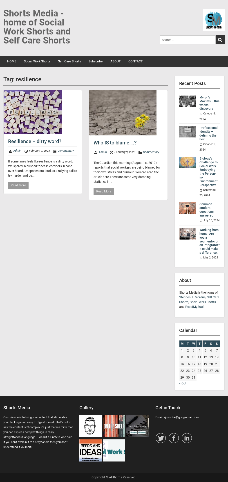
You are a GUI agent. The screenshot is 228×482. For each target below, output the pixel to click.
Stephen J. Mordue (192, 297)
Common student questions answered (206, 209)
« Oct (182, 383)
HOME (11, 61)
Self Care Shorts (69, 61)
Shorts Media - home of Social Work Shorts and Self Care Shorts (37, 27)
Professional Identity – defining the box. (208, 133)
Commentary (66, 150)
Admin (17, 150)
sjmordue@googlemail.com (181, 417)
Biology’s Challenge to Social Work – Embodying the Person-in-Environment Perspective (209, 172)
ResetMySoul (194, 306)
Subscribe (96, 61)
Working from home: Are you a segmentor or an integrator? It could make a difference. (209, 241)
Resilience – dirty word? (34, 141)
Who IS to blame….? (115, 143)
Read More (18, 185)
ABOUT (115, 61)
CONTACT (135, 61)
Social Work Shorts (37, 61)
